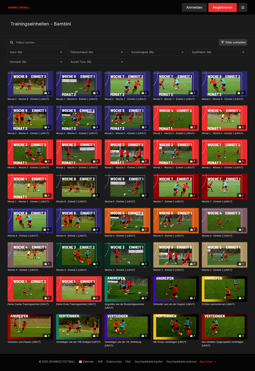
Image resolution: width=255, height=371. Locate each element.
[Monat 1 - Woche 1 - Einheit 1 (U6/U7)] (30, 201)
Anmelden (194, 7)
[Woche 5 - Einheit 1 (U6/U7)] (176, 236)
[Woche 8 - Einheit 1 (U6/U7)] (127, 201)
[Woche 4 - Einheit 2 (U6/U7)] (224, 236)
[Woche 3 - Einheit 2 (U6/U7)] (79, 270)
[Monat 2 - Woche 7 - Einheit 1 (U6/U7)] (176, 99)
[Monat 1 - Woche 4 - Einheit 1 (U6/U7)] (224, 133)
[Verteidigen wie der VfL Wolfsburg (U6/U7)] (127, 343)
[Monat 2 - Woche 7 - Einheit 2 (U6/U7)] (127, 99)
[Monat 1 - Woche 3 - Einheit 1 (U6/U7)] (79, 167)
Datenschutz (114, 361)
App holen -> (208, 361)
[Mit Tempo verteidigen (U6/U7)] (176, 342)
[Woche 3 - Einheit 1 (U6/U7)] (127, 270)
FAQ (128, 361)
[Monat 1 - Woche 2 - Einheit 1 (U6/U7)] (176, 167)
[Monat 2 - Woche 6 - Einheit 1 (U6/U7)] (30, 133)
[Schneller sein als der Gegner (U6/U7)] (176, 304)
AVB (100, 361)
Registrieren (222, 7)
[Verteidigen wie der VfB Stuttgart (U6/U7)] (79, 342)
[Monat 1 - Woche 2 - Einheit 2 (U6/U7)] (127, 167)
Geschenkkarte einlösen (181, 361)
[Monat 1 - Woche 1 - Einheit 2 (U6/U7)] (224, 167)
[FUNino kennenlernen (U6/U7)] (224, 304)
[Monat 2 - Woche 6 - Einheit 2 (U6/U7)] (224, 99)
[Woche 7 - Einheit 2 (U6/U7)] (176, 201)
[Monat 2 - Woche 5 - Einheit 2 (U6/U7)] (79, 133)
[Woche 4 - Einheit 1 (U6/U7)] (30, 270)
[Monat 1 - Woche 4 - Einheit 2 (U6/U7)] (176, 133)
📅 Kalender (86, 361)
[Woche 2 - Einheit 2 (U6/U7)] (176, 270)
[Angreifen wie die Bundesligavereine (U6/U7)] (127, 306)
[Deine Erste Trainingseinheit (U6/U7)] (79, 304)
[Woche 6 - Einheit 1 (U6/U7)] (79, 236)
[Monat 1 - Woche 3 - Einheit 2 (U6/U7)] (30, 167)
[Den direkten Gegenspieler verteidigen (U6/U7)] (224, 343)
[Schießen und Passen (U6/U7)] (30, 342)
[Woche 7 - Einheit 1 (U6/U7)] (224, 201)
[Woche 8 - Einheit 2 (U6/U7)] (79, 201)
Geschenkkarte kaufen (148, 361)
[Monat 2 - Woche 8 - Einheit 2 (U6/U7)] (30, 99)
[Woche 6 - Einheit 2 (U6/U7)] (30, 236)
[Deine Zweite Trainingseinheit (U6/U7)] (30, 304)
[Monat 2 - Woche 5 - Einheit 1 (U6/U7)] (127, 133)
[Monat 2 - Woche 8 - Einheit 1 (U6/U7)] (79, 99)
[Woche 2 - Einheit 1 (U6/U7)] (224, 270)
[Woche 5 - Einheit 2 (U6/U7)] (127, 236)
